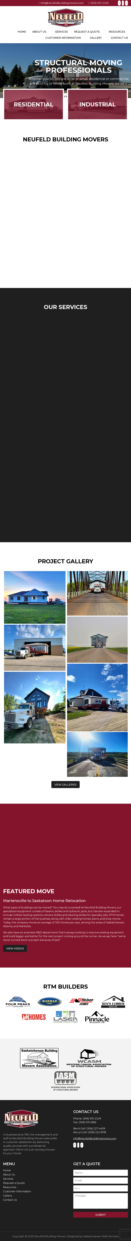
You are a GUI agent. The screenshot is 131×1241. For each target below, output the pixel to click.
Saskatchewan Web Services (101, 1236)
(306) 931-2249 (98, 3)
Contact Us (119, 37)
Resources (117, 31)
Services (61, 31)
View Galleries (65, 784)
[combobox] (77, 1188)
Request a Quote (87, 31)
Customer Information (63, 37)
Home (22, 31)
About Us (39, 31)
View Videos (15, 948)
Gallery (96, 37)
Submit (100, 1214)
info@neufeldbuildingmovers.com (61, 3)
